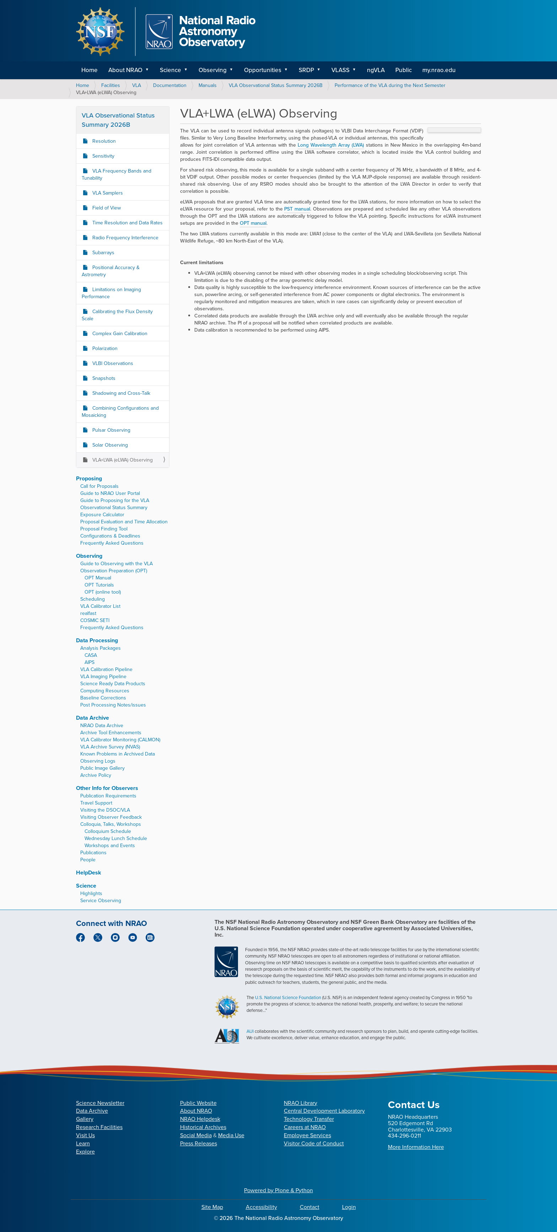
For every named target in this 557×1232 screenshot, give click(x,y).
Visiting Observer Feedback (111, 817)
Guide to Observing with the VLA (116, 563)
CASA (91, 655)
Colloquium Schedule (108, 831)
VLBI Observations (112, 363)
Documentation (169, 85)
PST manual (297, 209)
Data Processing (97, 640)
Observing (213, 70)
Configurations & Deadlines (110, 536)
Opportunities (262, 70)
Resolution (103, 141)
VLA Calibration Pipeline (106, 669)
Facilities (110, 85)
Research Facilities (99, 1127)
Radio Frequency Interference (124, 237)
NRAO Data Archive (101, 725)
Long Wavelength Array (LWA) (331, 145)
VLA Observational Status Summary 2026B (276, 85)
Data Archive (92, 718)
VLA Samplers (107, 193)
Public (403, 70)
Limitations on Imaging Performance (111, 293)
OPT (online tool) (103, 592)
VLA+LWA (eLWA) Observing (122, 460)
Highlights (91, 893)
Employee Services (307, 1135)
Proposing (89, 478)
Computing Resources (104, 690)
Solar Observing (109, 445)
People (88, 859)
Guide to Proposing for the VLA (114, 500)
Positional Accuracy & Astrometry (111, 271)
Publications (93, 852)
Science (170, 70)
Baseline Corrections (103, 698)
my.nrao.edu (439, 70)
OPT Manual (98, 578)
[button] (150, 70)
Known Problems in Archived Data (117, 754)
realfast (88, 613)
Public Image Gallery (102, 768)
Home (89, 70)
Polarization (104, 348)
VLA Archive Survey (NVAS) (110, 747)
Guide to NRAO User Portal (110, 493)
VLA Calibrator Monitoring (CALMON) (120, 739)
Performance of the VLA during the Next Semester (390, 85)
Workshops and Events (110, 845)
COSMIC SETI (94, 620)
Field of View (106, 208)
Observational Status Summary (113, 507)
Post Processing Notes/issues (113, 705)
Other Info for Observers (107, 788)
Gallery (84, 1119)
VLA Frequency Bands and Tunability (116, 174)
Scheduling (92, 599)
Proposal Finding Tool (104, 529)
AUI (250, 1031)
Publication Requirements (108, 796)
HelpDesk (88, 872)
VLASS (340, 70)
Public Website (198, 1103)
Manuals (208, 85)
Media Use (231, 1135)
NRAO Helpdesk (200, 1119)
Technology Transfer (309, 1119)
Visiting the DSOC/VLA (105, 810)
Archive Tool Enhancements (110, 732)
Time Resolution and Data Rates (127, 223)
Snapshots (103, 378)
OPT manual (253, 223)
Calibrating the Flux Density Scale (117, 315)
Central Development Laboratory (324, 1111)
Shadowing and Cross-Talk (120, 393)
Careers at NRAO (305, 1127)
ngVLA (376, 70)
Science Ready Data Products (112, 683)
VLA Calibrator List (100, 606)
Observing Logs (97, 761)
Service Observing (100, 900)
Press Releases (198, 1143)
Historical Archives (203, 1127)
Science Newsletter (100, 1103)
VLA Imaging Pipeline (103, 676)
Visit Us (85, 1135)
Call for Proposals (99, 486)
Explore (85, 1151)
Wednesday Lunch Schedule (116, 838)
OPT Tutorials (99, 585)
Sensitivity (102, 156)
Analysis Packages (100, 648)
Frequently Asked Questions (112, 543)
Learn (83, 1143)
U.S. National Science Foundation (288, 997)
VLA (136, 85)
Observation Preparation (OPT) (113, 570)
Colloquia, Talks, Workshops (110, 824)
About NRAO (125, 70)
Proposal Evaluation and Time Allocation (124, 521)
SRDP (306, 70)
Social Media (196, 1135)
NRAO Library (300, 1103)
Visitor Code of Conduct (314, 1143)
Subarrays (102, 252)
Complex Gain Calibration (119, 333)
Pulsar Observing (110, 430)
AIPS (89, 662)
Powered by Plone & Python (278, 1190)
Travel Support (96, 803)
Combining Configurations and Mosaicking (120, 411)
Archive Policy (95, 775)
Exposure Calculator (102, 514)
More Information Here (416, 1147)
